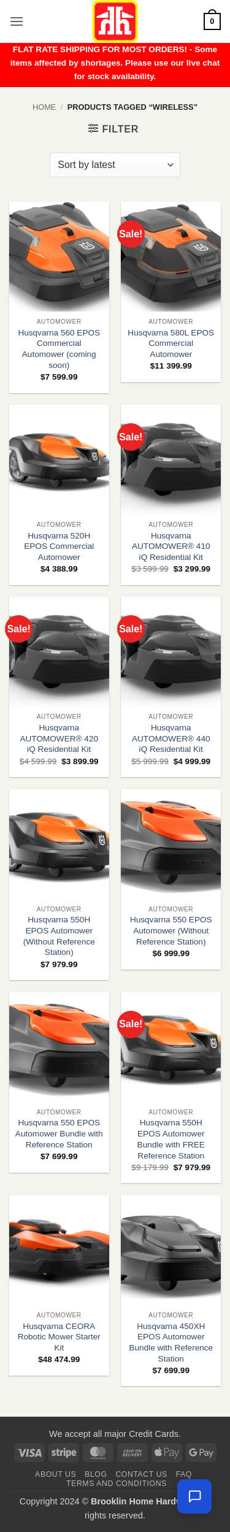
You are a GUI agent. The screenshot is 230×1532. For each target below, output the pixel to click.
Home (44, 107)
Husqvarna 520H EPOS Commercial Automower (59, 546)
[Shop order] (115, 165)
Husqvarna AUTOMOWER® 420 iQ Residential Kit (59, 738)
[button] (16, 21)
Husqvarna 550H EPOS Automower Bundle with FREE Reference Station (171, 1139)
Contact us (141, 1474)
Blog (96, 1474)
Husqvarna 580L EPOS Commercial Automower (171, 343)
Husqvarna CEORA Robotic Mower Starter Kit (59, 1337)
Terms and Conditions (116, 1483)
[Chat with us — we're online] (194, 1496)
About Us (55, 1474)
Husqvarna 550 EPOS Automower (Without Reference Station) (171, 930)
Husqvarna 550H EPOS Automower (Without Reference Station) (59, 936)
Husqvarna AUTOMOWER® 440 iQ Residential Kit (171, 738)
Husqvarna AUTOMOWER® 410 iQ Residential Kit (171, 546)
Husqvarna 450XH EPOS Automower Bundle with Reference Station (171, 1342)
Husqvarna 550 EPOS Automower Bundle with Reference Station (59, 1133)
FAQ (184, 1474)
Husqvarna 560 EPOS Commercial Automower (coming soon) (59, 349)
